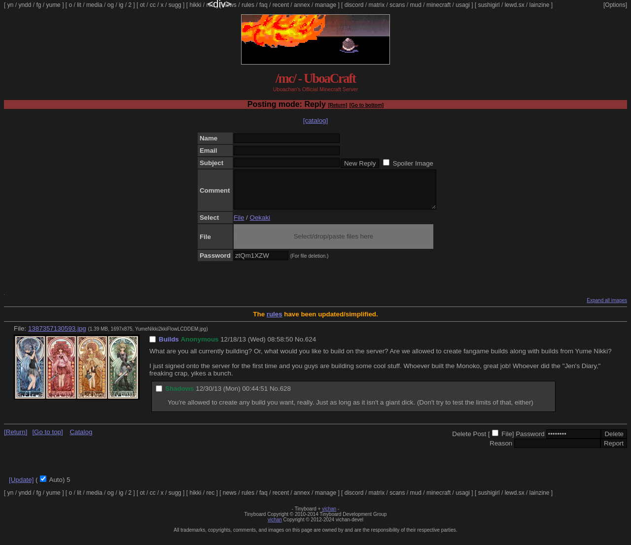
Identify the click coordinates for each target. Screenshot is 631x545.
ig (121, 4)
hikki (195, 4)
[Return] (337, 105)
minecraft (438, 4)
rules (248, 4)
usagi (463, 4)
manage (325, 4)
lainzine (539, 4)
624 (310, 346)
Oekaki (260, 225)
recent (281, 4)
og (110, 4)
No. (300, 346)
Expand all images (607, 307)
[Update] (21, 487)
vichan (329, 516)
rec (211, 4)
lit (79, 4)
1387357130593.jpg (57, 336)
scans (397, 4)
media (94, 4)
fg (38, 4)
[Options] (615, 4)
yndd (24, 4)
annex (302, 4)
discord (354, 4)
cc (153, 4)
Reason (501, 450)
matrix (376, 4)
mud (415, 4)
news (230, 4)
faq (263, 4)
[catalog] (315, 120)
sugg (175, 4)
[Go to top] (47, 439)
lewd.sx (515, 4)
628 (285, 396)
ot (142, 4)
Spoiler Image (413, 163)
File (239, 225)
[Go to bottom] (367, 105)
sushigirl (489, 4)
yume (53, 4)
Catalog (81, 439)
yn (10, 4)
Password (530, 441)
